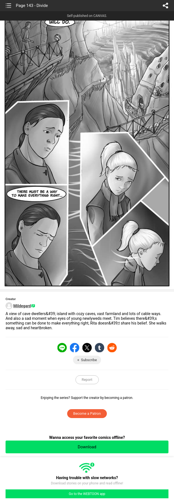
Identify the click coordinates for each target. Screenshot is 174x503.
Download (87, 446)
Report (87, 380)
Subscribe (89, 360)
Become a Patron (87, 413)
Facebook (74, 347)
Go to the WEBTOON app (87, 494)
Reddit (112, 347)
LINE (62, 347)
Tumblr (99, 347)
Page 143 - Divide (32, 5)
